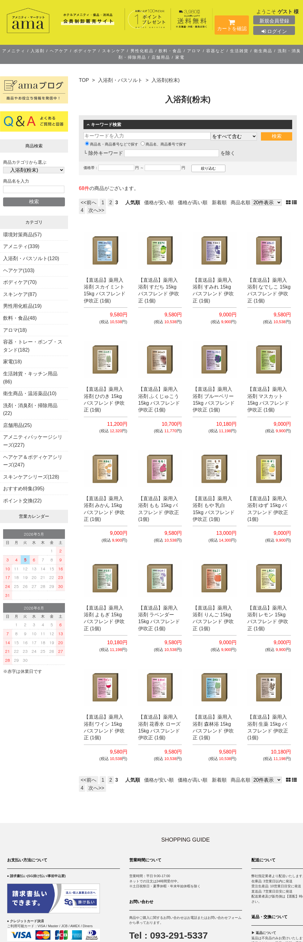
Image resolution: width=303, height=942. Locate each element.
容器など (216, 51)
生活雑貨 (239, 51)
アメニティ (14, 51)
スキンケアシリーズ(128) (31, 476)
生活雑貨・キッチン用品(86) (30, 377)
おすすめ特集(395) (23, 488)
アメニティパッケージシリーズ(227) (32, 441)
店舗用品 (161, 57)
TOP (84, 80)
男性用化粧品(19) (22, 306)
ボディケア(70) (19, 282)
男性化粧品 (142, 51)
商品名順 (240, 202)
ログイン (274, 31)
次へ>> (96, 210)
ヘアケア (59, 51)
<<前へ (88, 202)
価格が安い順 (159, 202)
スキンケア (113, 51)
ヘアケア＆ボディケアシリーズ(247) (32, 461)
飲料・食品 (170, 51)
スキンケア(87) (19, 294)
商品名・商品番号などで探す (111, 144)
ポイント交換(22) (22, 500)
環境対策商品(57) (22, 234)
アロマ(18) (15, 330)
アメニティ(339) (21, 246)
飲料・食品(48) (19, 318)
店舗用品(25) (17, 425)
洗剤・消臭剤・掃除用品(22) (30, 409)
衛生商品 (263, 51)
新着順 (219, 202)
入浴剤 (37, 51)
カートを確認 (232, 26)
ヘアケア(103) (18, 270)
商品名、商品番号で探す (163, 144)
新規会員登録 (274, 20)
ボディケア (85, 51)
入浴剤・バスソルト (120, 80)
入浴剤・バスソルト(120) (31, 258)
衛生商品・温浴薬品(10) (29, 393)
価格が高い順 (192, 202)
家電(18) (12, 361)
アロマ (194, 51)
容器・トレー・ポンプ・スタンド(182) (32, 346)
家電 (179, 57)
